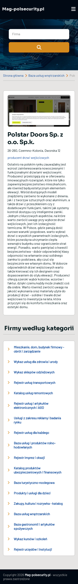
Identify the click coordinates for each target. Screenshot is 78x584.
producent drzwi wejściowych (28, 158)
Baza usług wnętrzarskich (46, 75)
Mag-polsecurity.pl (23, 9)
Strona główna (13, 75)
